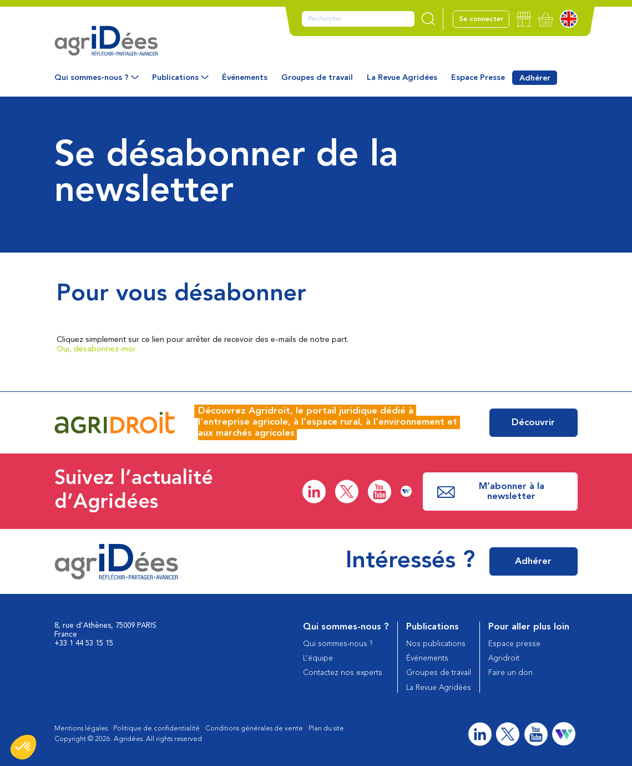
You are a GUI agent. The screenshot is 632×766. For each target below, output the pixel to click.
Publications (175, 78)
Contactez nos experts (342, 673)
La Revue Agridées (402, 78)
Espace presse (514, 644)
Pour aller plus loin (528, 627)
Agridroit (503, 658)
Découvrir (533, 422)
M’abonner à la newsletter (490, 491)
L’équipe (318, 658)
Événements (244, 78)
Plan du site (326, 728)
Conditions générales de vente (254, 728)
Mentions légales (81, 728)
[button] (23, 747)
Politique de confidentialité (156, 728)
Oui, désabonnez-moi (96, 349)
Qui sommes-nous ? (91, 78)
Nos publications (436, 644)
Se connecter (481, 19)
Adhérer (534, 78)
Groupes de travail (317, 78)
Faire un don (510, 673)
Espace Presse (478, 78)
